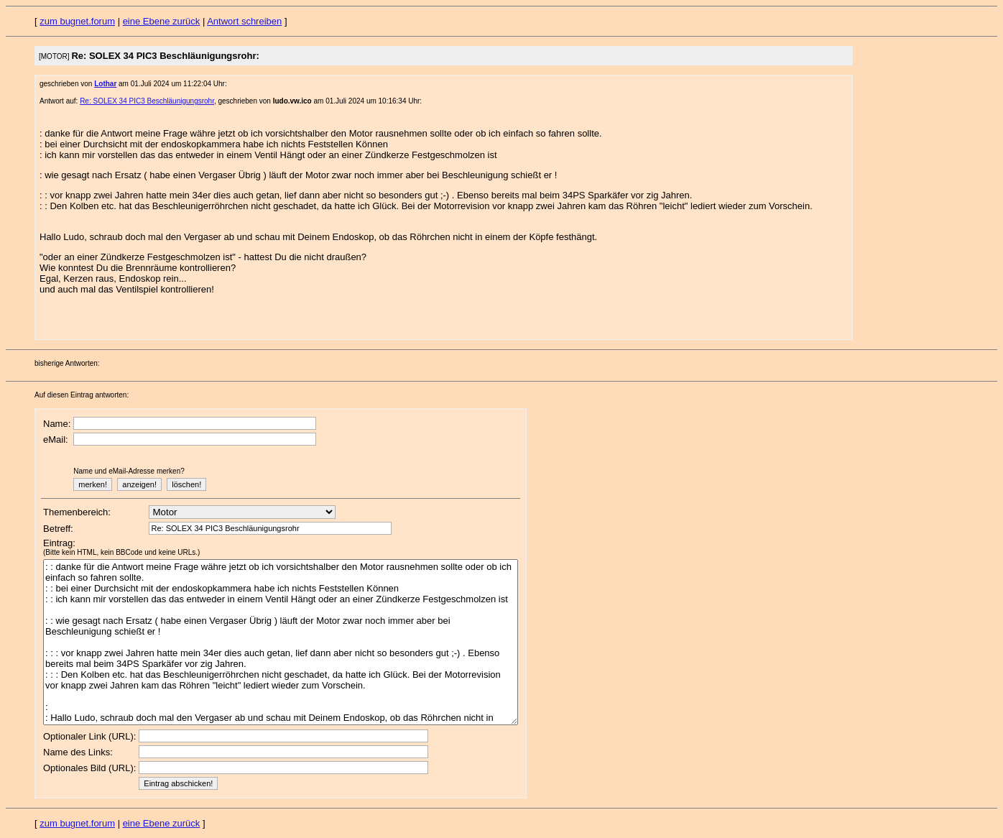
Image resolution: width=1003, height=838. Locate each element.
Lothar (105, 84)
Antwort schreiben (244, 21)
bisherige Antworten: (67, 363)
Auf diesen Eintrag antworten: (81, 395)
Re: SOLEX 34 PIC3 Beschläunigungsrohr (147, 101)
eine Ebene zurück (161, 21)
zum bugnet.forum (77, 21)
